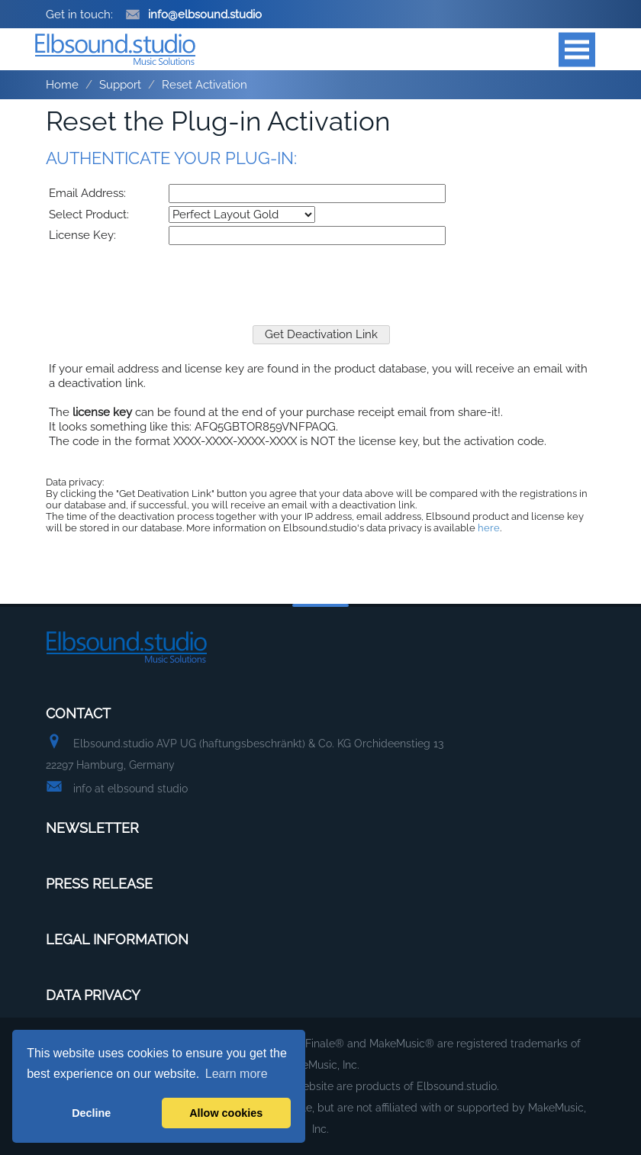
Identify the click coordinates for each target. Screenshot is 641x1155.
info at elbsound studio (130, 788)
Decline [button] (91, 1113)
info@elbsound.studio (193, 14)
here (489, 528)
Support (120, 85)
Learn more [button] (236, 1073)
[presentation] (321, 278)
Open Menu (577, 49)
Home (62, 85)
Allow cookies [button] (226, 1113)
